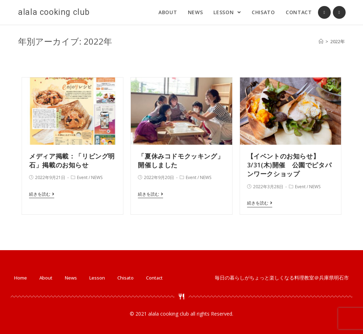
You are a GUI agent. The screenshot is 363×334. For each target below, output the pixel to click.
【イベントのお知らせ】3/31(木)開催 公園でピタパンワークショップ (289, 165)
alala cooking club (54, 12)
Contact (154, 278)
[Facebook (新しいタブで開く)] (324, 12)
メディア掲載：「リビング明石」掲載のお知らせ (72, 160)
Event (82, 177)
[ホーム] (321, 41)
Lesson (97, 278)
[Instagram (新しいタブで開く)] (339, 12)
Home (20, 278)
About (45, 278)
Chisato (125, 278)
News (71, 278)
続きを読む (41, 194)
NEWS (96, 177)
